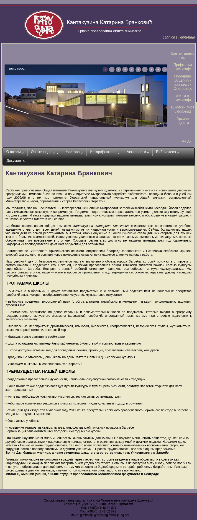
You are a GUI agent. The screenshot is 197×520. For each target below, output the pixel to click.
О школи (14, 152)
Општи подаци (45, 152)
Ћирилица (186, 37)
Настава (74, 152)
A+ (184, 141)
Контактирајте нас (182, 55)
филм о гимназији (182, 98)
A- (189, 141)
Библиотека (167, 152)
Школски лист (182, 109)
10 (164, 69)
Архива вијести (183, 121)
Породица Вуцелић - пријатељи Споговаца (183, 82)
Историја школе (105, 152)
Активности (138, 152)
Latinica (169, 37)
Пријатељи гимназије (183, 67)
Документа (16, 161)
